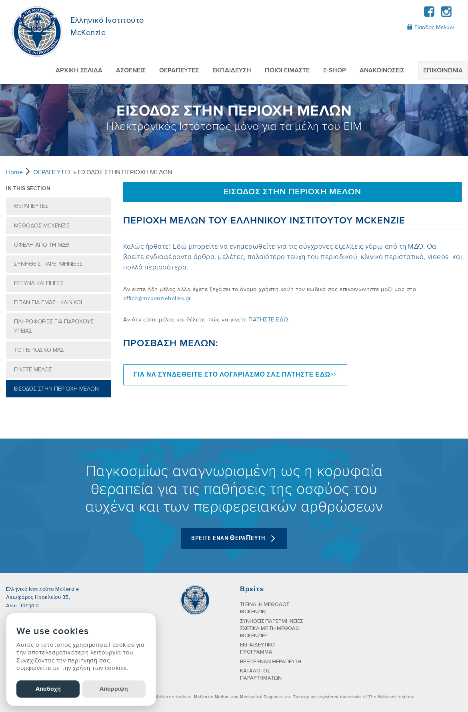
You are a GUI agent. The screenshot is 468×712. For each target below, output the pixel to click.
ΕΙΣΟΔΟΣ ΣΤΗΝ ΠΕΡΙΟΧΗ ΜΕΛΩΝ (56, 388)
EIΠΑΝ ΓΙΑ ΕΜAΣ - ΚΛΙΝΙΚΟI (48, 302)
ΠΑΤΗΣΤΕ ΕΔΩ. (269, 319)
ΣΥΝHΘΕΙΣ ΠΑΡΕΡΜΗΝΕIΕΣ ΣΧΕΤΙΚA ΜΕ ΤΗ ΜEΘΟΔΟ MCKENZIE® (271, 628)
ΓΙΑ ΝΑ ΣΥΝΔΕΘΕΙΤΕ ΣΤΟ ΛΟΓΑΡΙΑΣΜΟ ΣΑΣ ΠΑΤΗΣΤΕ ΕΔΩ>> (235, 375)
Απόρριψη (114, 688)
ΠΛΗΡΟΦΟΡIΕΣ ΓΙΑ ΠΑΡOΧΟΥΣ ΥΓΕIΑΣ (54, 326)
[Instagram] (446, 14)
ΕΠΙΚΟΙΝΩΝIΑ (443, 70)
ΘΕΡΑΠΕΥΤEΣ (179, 70)
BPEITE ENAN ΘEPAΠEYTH (234, 538)
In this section (28, 188)
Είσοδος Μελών (430, 27)
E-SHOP (334, 70)
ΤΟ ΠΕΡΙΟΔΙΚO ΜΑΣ (39, 350)
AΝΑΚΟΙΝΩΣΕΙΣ (382, 70)
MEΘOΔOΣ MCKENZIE (42, 225)
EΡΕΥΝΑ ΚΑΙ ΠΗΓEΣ (39, 283)
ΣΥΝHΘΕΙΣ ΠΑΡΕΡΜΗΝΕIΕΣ (48, 264)
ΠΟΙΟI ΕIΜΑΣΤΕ (287, 70)
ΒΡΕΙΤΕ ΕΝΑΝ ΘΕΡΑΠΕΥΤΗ (270, 661)
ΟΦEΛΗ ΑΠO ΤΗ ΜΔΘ (42, 244)
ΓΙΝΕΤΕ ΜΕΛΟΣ (33, 369)
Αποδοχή (48, 688)
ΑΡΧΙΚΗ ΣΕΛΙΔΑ (79, 70)
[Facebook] (429, 14)
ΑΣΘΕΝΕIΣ (131, 70)
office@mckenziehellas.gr (157, 298)
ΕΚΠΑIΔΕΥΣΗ (231, 70)
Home (14, 172)
